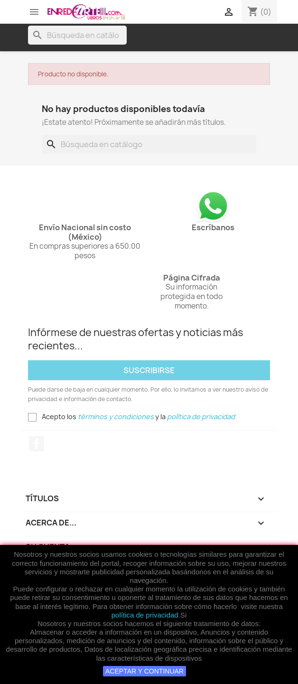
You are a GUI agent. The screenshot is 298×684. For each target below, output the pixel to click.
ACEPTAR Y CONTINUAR (144, 671)
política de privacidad (145, 615)
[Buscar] (77, 35)
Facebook (36, 443)
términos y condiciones (116, 416)
